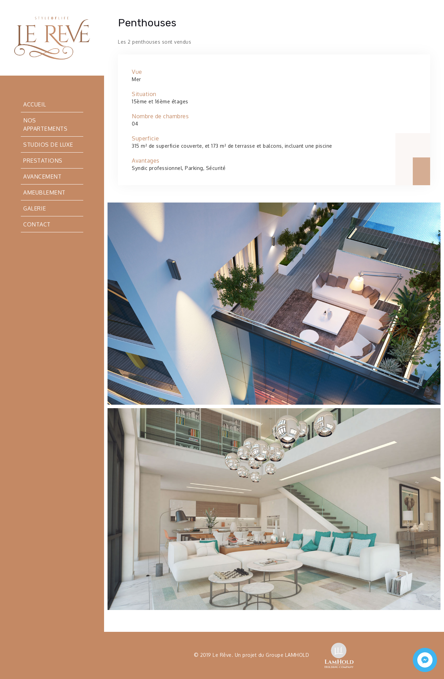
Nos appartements (45, 124)
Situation (144, 94)
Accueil (34, 104)
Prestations (42, 160)
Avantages (146, 160)
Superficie (145, 138)
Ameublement (44, 192)
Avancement (42, 176)
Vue (137, 71)
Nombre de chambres (160, 116)
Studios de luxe (48, 144)
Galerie (34, 208)
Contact (37, 224)
